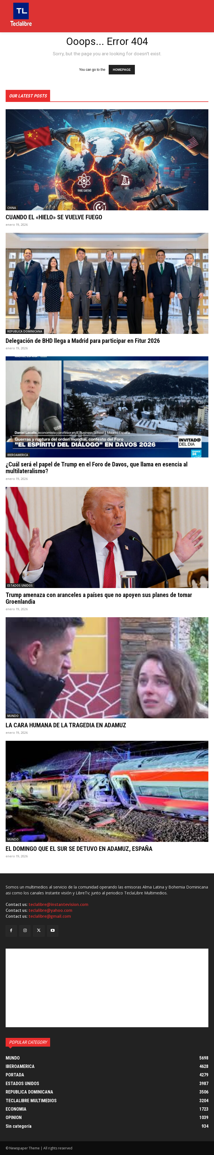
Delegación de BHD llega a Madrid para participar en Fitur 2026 (83, 340)
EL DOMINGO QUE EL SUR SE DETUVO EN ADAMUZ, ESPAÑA (79, 848)
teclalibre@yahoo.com (50, 910)
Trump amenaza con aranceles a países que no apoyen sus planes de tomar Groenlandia (99, 598)
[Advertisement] (107, 988)
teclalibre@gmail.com (49, 916)
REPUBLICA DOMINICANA (24, 331)
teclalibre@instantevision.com (58, 904)
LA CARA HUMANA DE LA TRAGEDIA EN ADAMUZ (66, 725)
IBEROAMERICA (17, 455)
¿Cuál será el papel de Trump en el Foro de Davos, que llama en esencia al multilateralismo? (97, 468)
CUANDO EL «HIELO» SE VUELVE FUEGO (54, 217)
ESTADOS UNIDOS (20, 585)
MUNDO (13, 716)
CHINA (11, 208)
